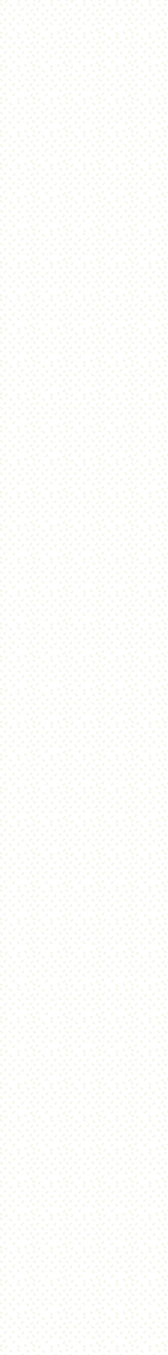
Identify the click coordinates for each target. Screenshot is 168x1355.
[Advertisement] (57, 149)
